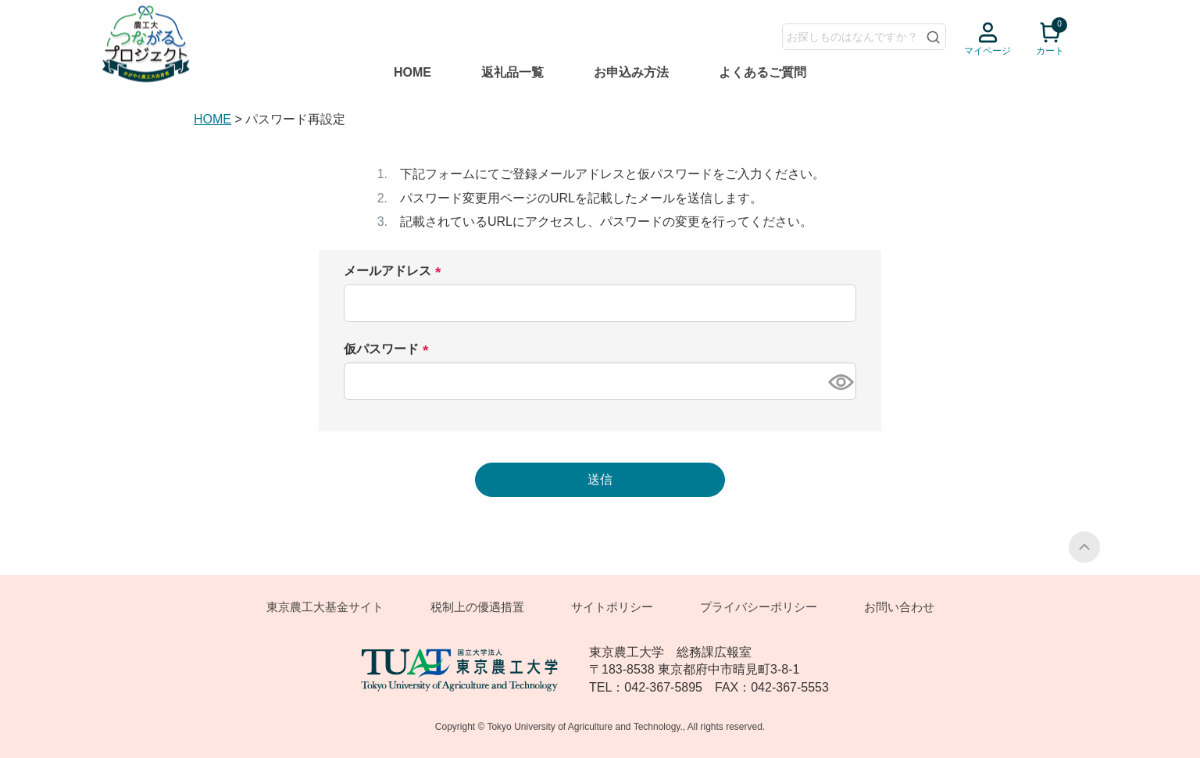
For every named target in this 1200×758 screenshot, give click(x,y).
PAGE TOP (1084, 547)
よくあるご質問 (762, 72)
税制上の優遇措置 (477, 606)
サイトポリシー (612, 606)
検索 (933, 36)
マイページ (987, 50)
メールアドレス (398, 271)
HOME (412, 72)
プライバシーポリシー (758, 606)
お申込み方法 (631, 72)
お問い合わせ (899, 606)
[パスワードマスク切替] (839, 381)
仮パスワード (391, 349)
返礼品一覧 (512, 72)
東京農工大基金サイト (325, 606)
